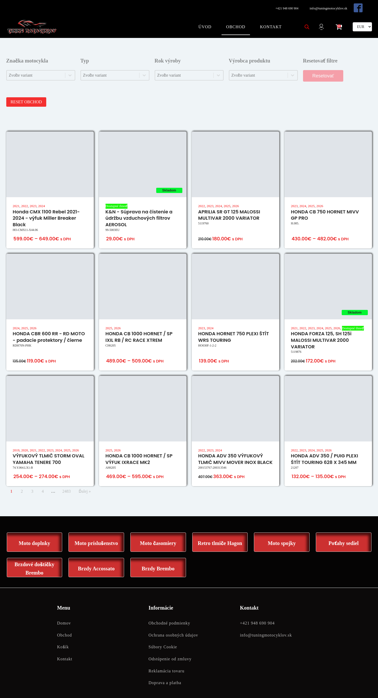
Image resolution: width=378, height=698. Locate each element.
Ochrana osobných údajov (173, 628)
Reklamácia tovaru (166, 664)
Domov (64, 616)
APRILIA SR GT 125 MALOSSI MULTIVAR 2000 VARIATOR (229, 207)
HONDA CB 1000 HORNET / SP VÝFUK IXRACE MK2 (139, 452)
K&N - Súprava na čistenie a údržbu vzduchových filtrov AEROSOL (139, 211)
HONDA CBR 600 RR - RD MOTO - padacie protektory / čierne (49, 330)
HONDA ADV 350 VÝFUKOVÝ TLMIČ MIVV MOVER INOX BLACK (235, 452)
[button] (322, 23)
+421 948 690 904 (286, 7)
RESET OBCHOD (27, 95)
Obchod (234, 22)
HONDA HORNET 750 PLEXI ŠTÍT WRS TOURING (233, 330)
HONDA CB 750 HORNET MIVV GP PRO (325, 207)
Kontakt (269, 22)
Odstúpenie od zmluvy (170, 652)
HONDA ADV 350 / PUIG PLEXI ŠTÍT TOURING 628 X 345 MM (324, 452)
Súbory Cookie (163, 640)
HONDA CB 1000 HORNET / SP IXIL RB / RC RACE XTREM (139, 330)
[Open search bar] (305, 22)
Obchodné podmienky (169, 616)
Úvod (203, 22)
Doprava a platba (165, 676)
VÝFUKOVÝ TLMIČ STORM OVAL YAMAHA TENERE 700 (48, 452)
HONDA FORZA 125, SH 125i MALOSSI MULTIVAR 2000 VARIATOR (321, 333)
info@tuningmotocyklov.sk (329, 7)
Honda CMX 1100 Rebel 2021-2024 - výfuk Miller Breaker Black (46, 211)
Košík (63, 640)
